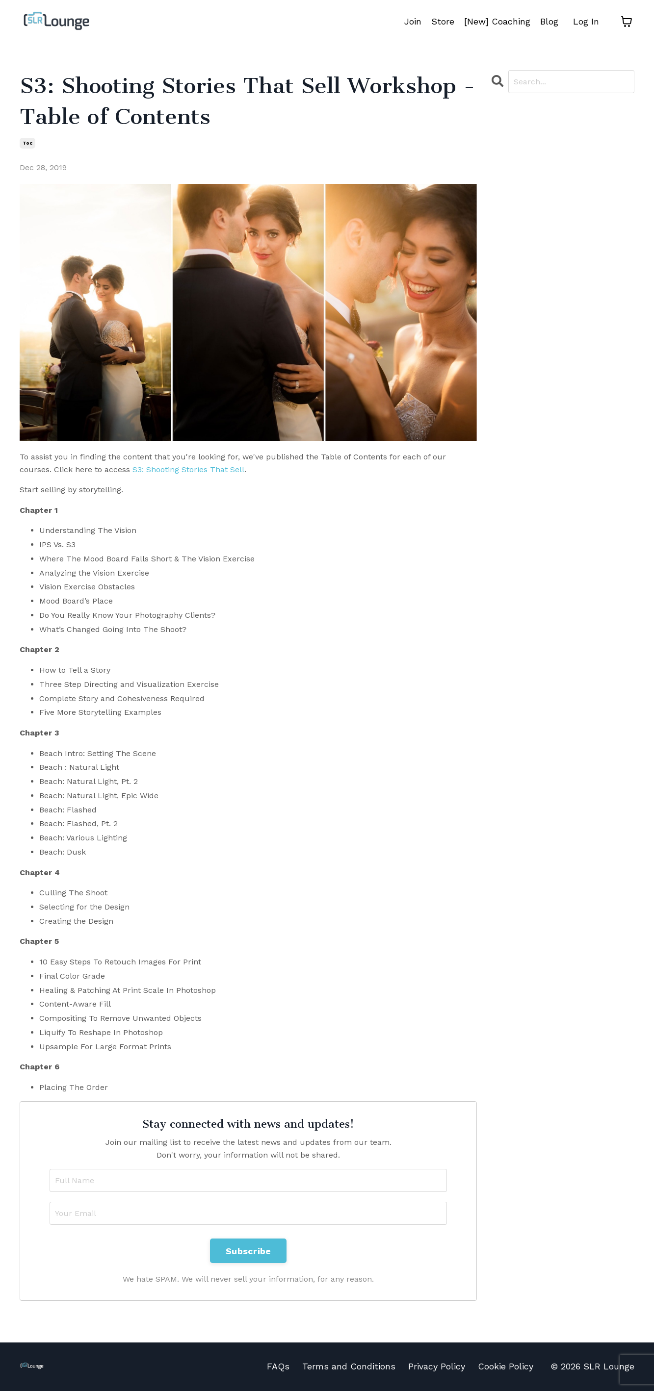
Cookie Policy (505, 1366)
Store (442, 21)
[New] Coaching (497, 21)
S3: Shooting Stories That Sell (188, 469)
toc (27, 143)
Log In (586, 21)
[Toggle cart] (626, 21)
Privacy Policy (436, 1366)
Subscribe (248, 1251)
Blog (549, 21)
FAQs (278, 1366)
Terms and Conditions (348, 1366)
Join (412, 21)
